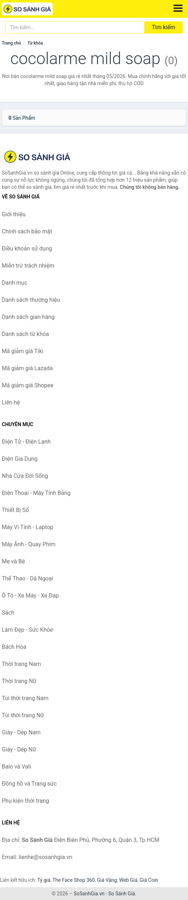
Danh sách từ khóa (25, 334)
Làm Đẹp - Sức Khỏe (27, 629)
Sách (8, 612)
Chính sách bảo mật (27, 231)
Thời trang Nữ (19, 681)
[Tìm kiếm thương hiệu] (75, 27)
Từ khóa (35, 43)
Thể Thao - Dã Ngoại (27, 578)
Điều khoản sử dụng (27, 248)
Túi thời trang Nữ (23, 715)
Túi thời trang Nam (25, 698)
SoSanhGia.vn (89, 893)
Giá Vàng (107, 880)
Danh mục (14, 282)
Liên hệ (11, 402)
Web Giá (128, 880)
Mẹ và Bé (13, 561)
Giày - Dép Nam (21, 732)
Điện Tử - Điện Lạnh (26, 441)
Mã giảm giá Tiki (22, 351)
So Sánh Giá (121, 893)
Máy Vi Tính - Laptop (27, 527)
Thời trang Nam (21, 664)
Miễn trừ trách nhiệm (28, 265)
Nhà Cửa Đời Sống (25, 475)
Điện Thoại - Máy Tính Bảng (36, 493)
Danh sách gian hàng (28, 317)
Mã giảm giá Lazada (27, 368)
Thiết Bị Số (15, 510)
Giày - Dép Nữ (19, 749)
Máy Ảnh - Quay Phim (28, 544)
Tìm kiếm (163, 27)
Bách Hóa (14, 646)
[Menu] (178, 8)
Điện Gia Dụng (20, 458)
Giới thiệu (14, 214)
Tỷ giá (43, 880)
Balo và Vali (16, 766)
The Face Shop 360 (73, 880)
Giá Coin (149, 880)
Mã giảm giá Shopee (27, 385)
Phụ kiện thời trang (25, 800)
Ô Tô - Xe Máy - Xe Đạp (30, 595)
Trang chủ (11, 43)
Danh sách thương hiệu (31, 299)
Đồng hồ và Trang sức (29, 783)
